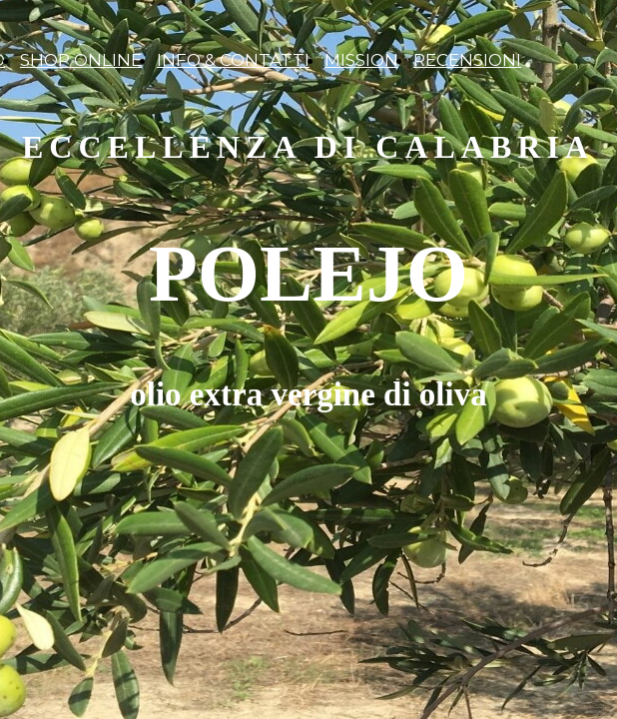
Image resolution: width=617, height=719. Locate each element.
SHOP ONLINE (81, 60)
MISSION (361, 60)
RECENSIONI (467, 60)
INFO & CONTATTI (233, 60)
